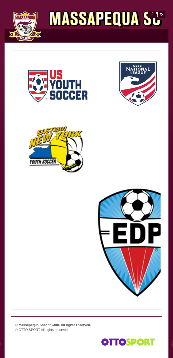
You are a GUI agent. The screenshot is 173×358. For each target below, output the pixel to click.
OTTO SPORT (29, 330)
